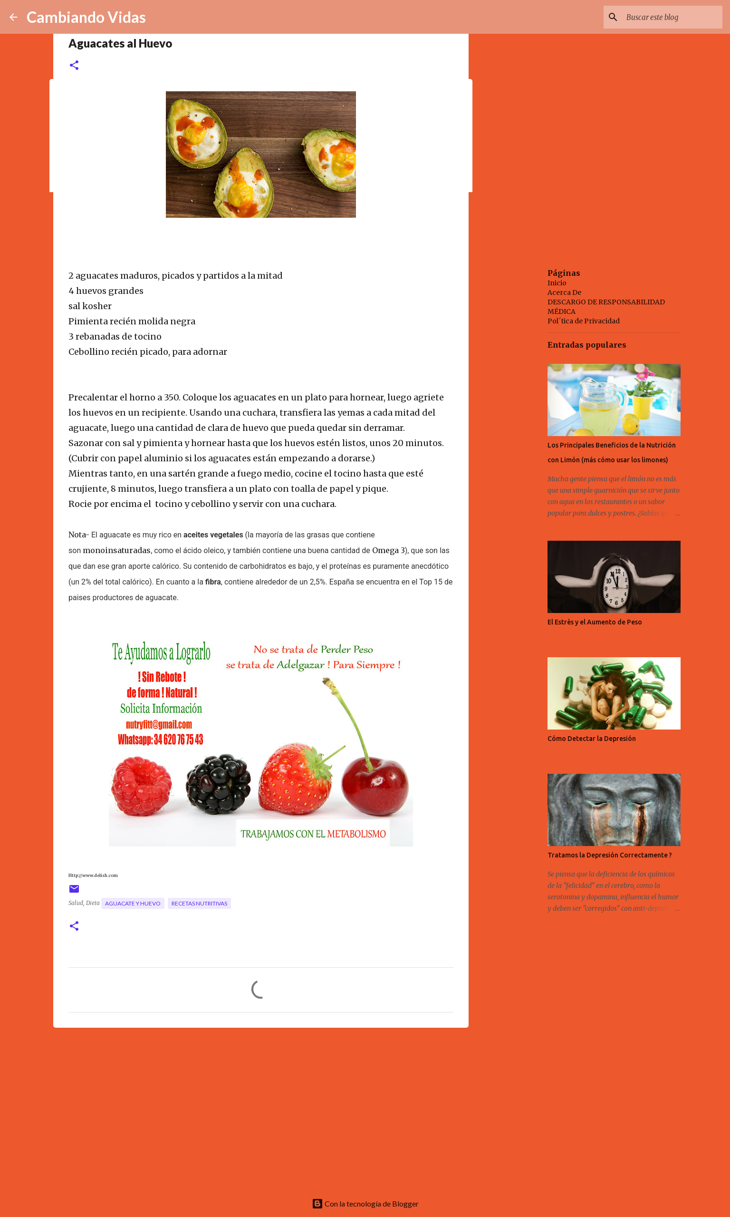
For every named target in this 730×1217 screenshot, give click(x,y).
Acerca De (564, 292)
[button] (74, 65)
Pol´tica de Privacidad (584, 321)
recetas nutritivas (199, 903)
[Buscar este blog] (672, 17)
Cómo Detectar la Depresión (592, 738)
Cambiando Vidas (86, 17)
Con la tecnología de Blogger (365, 1203)
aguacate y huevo (133, 903)
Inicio (557, 283)
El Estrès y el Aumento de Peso (595, 622)
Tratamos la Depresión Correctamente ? (610, 855)
